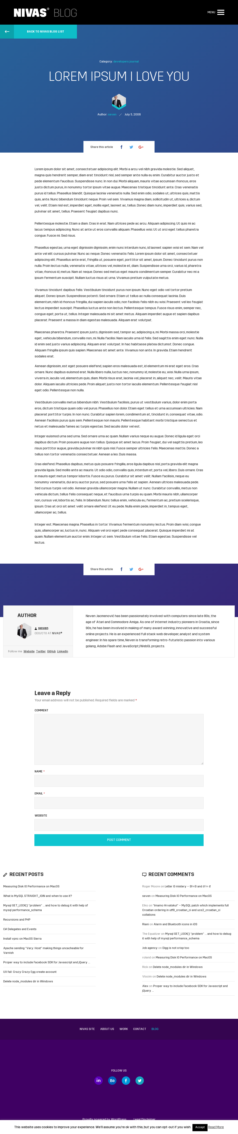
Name (40, 771)
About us (107, 1029)
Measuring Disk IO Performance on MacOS (31, 886)
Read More (216, 1127)
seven (146, 896)
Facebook (126, 1080)
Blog (155, 1029)
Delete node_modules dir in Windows (28, 981)
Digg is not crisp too (175, 948)
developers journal (126, 61)
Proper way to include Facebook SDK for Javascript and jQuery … (46, 962)
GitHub (51, 651)
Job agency (150, 948)
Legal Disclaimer (144, 1119)
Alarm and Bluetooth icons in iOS (175, 924)
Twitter (41, 651)
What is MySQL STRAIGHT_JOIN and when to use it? (37, 896)
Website (29, 651)
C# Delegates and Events (19, 929)
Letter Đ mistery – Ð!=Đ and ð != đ (188, 886)
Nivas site (87, 1029)
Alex (145, 986)
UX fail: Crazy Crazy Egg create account (29, 972)
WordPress (118, 1119)
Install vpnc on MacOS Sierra (22, 938)
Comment (41, 710)
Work (123, 1029)
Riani (145, 924)
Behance (112, 1080)
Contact (139, 1029)
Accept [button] (200, 1127)
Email (40, 793)
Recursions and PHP (16, 919)
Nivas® (57, 633)
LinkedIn (62, 651)
